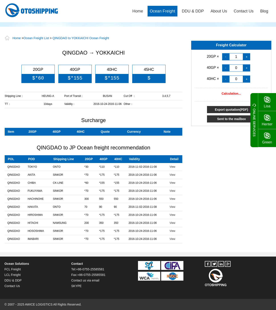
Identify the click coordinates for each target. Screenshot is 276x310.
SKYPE (76, 286)
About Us (219, 11)
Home (137, 11)
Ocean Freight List (36, 38)
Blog (264, 11)
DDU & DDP (193, 11)
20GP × (213, 56)
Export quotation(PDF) (231, 109)
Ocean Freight (162, 11)
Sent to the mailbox (231, 119)
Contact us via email (85, 280)
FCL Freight (12, 269)
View (172, 166)
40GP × (213, 67)
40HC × (213, 79)
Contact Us (244, 11)
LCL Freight (12, 275)
